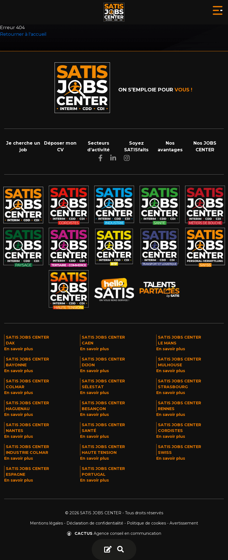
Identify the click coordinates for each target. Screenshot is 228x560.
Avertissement (184, 523)
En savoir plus (18, 348)
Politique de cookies (146, 523)
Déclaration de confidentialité (94, 523)
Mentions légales (46, 523)
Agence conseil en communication (114, 533)
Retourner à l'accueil (23, 34)
